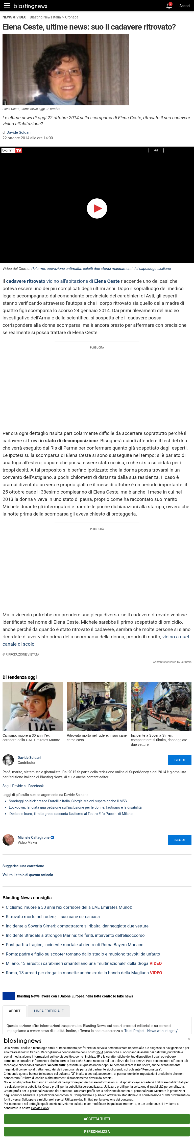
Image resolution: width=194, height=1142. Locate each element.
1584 (99, 1052)
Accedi (184, 6)
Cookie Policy (40, 1108)
